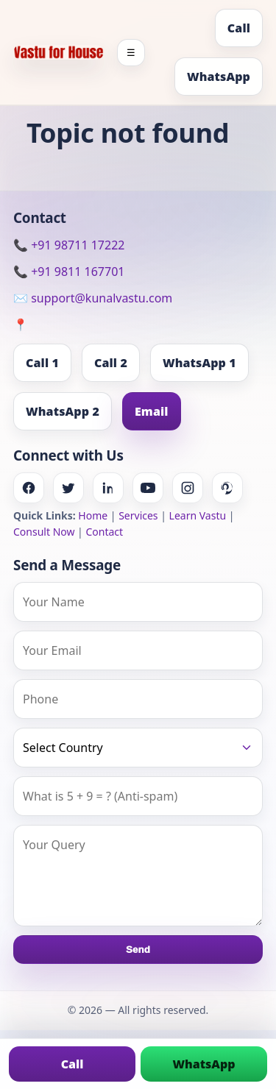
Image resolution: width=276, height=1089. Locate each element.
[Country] (138, 747)
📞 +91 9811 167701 (68, 271)
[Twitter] (68, 487)
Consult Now (43, 532)
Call (238, 28)
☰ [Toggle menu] (131, 52)
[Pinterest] (227, 487)
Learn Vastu (198, 515)
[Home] (58, 52)
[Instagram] (187, 487)
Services (138, 515)
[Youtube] (147, 487)
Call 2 (110, 363)
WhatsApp (218, 76)
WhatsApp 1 (199, 363)
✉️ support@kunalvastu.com (92, 298)
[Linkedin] (108, 487)
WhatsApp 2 (62, 411)
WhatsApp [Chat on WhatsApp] (203, 1064)
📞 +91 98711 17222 (68, 245)
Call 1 (42, 363)
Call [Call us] (72, 1064)
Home (92, 515)
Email (152, 411)
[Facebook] (28, 487)
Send (138, 949)
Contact (104, 532)
